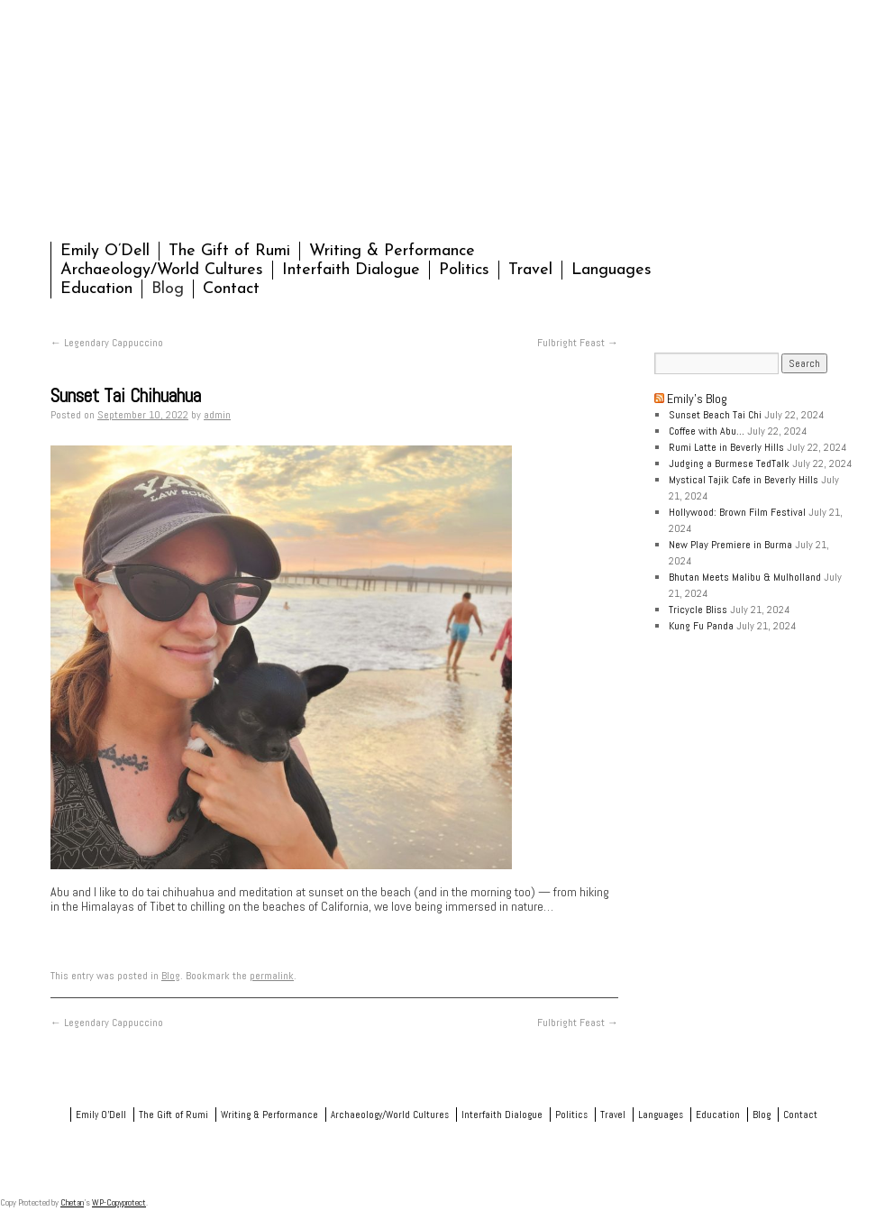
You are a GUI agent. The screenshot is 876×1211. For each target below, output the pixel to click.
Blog (167, 289)
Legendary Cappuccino (106, 342)
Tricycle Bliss (698, 609)
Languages (611, 270)
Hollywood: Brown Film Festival (737, 512)
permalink (272, 975)
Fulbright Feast (577, 342)
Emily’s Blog (697, 398)
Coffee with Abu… (706, 431)
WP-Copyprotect (119, 1202)
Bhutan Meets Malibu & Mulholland (745, 577)
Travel (530, 270)
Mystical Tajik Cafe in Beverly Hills (743, 479)
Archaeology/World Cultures (161, 270)
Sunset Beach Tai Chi (715, 415)
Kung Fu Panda (701, 626)
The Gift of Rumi (229, 251)
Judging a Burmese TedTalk (729, 463)
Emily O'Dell (238, 124)
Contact (231, 289)
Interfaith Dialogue (351, 270)
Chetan (72, 1202)
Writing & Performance (392, 251)
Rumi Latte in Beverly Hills (726, 447)
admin (217, 415)
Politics (464, 270)
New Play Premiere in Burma (730, 544)
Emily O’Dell (105, 251)
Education (96, 289)
